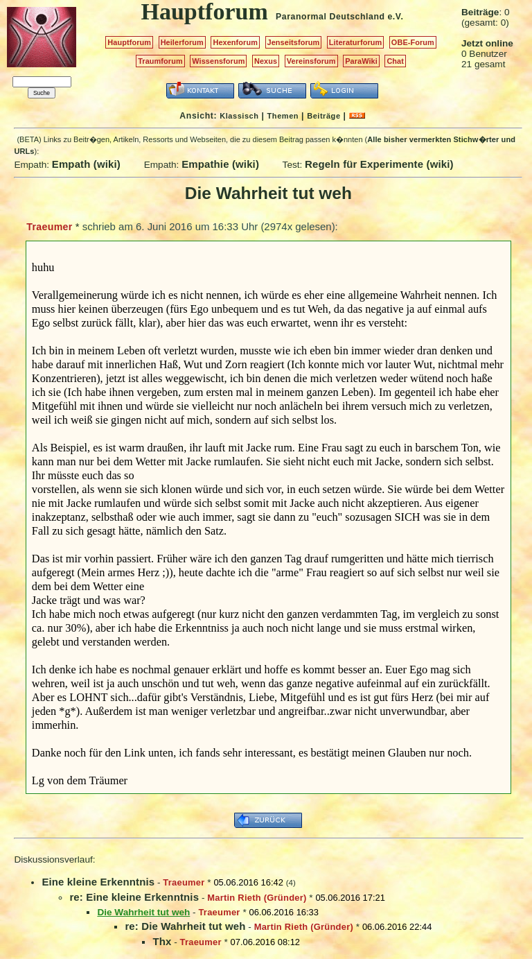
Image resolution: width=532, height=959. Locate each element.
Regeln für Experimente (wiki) (379, 164)
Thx (161, 941)
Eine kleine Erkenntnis (98, 882)
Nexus (265, 61)
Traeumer (49, 226)
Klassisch (239, 116)
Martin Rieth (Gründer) (256, 897)
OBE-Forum (412, 42)
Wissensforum (218, 61)
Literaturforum (355, 42)
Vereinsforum (311, 61)
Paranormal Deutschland (330, 16)
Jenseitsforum (293, 42)
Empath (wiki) (86, 164)
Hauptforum (129, 42)
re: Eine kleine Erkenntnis (134, 897)
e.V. (395, 16)
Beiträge (323, 116)
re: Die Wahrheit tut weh (185, 926)
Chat (395, 61)
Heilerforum (182, 42)
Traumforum (160, 61)
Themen (283, 116)
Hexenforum (235, 42)
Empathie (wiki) (220, 164)
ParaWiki (361, 61)
